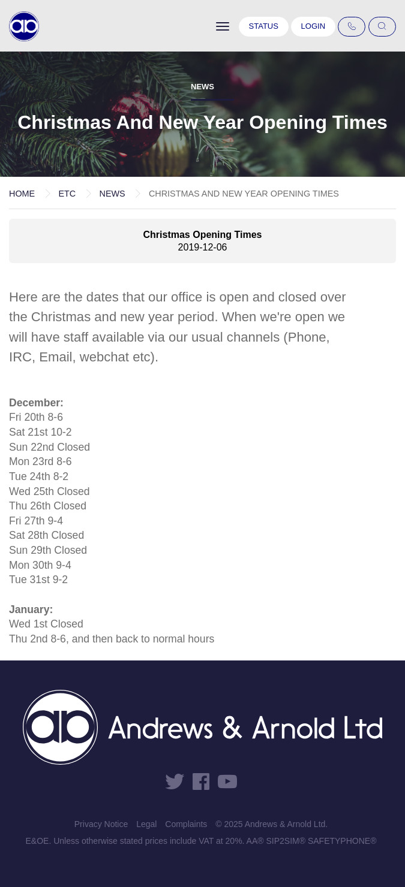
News (112, 193)
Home (22, 193)
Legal (146, 824)
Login (313, 26)
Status (263, 26)
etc (67, 193)
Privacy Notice (101, 824)
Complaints (186, 824)
